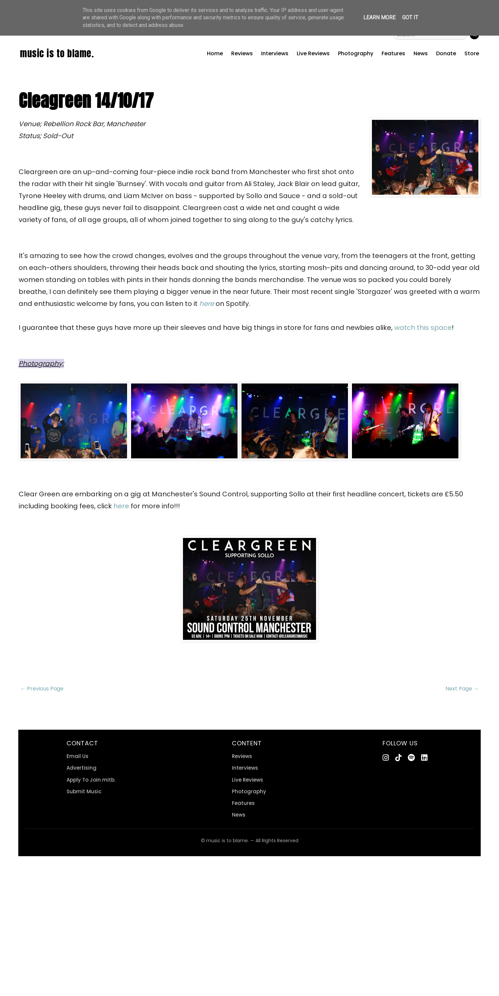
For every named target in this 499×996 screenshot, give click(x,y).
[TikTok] (398, 758)
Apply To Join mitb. (91, 779)
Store (471, 53)
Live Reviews (313, 53)
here (121, 506)
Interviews (274, 53)
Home (215, 53)
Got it (410, 17)
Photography (355, 53)
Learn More (379, 17)
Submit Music (84, 791)
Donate (446, 53)
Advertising (81, 767)
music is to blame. (57, 53)
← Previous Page (42, 688)
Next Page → (462, 688)
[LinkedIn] (424, 758)
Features (393, 53)
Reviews (242, 53)
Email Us (77, 756)
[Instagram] (386, 758)
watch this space (423, 327)
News (421, 53)
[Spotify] (411, 758)
